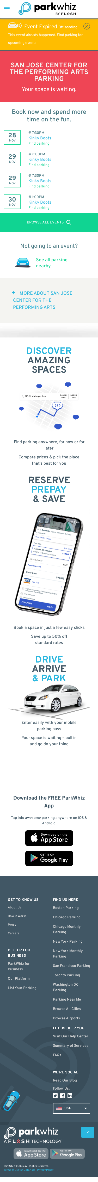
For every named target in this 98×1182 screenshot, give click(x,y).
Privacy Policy (45, 1170)
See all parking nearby (52, 263)
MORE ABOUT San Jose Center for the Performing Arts (42, 301)
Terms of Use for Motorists (19, 1170)
